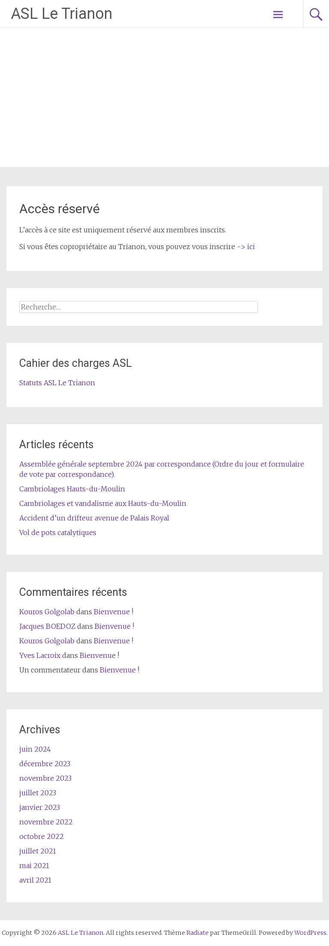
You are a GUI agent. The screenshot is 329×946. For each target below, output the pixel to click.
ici (251, 246)
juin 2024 (35, 749)
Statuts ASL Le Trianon (57, 382)
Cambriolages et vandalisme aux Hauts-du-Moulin (102, 503)
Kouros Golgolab (47, 611)
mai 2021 (34, 865)
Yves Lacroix (39, 655)
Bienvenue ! (113, 611)
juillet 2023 (37, 792)
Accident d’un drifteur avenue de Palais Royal (94, 518)
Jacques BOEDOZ (47, 626)
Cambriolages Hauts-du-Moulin (72, 489)
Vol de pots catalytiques (57, 532)
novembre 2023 (45, 778)
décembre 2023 (44, 763)
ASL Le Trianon (61, 14)
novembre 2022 (46, 822)
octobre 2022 (41, 836)
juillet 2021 (37, 851)
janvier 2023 (39, 807)
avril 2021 (35, 880)
